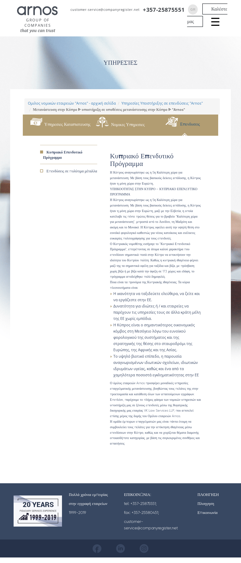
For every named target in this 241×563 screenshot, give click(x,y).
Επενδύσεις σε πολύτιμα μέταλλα (72, 171)
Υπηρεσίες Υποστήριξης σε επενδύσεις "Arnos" (162, 103)
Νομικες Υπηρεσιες (127, 124)
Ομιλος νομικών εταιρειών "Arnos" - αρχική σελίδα (72, 103)
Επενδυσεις (190, 124)
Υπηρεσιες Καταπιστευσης (67, 124)
